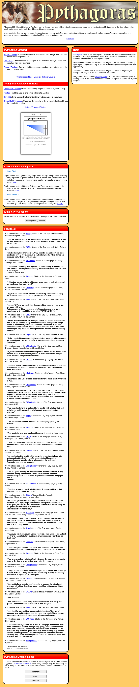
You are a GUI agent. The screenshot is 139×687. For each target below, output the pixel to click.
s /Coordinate (31, 483)
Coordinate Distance (12, 89)
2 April (28, 416)
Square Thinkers (11, 67)
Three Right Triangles (13, 101)
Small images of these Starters (28, 77)
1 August (29, 450)
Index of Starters (48, 77)
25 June (29, 495)
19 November (31, 385)
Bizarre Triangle (10, 54)
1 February (30, 288)
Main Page (70, 39)
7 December (30, 261)
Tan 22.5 (7, 97)
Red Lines (8, 61)
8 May (28, 299)
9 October (29, 276)
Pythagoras (77, 54)
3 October (29, 427)
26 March (29, 578)
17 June (29, 592)
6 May (28, 607)
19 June (29, 360)
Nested (7, 93)
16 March (29, 542)
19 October (30, 619)
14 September (31, 466)
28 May (28, 247)
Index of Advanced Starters (35, 107)
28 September (31, 641)
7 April (28, 334)
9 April (28, 528)
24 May (28, 234)
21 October (30, 513)
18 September (31, 346)
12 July (28, 437)
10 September (31, 565)
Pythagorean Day (101, 77)
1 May (28, 315)
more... (16, 182)
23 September (31, 402)
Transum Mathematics (22, 664)
